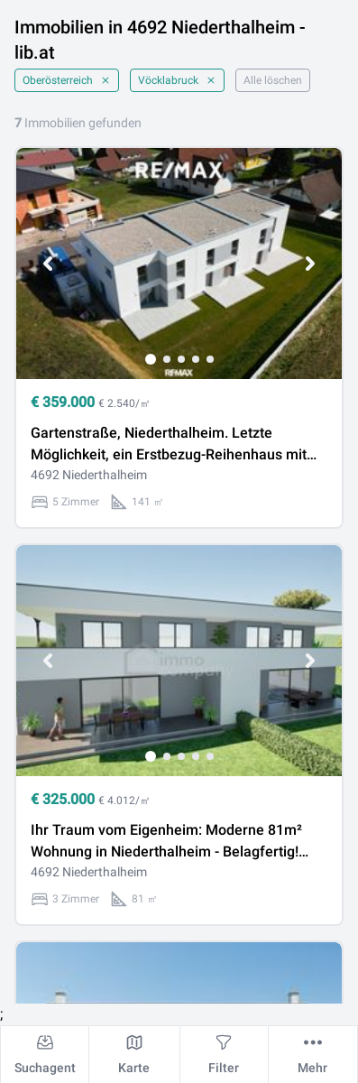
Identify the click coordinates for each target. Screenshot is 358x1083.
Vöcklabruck (177, 80)
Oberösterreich (67, 80)
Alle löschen (272, 80)
